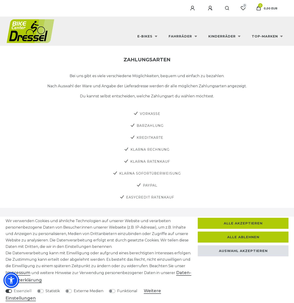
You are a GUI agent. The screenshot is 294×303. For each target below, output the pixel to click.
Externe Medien (88, 291)
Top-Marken (265, 36)
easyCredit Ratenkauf (150, 197)
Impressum (18, 272)
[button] (11, 280)
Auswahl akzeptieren (243, 251)
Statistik (52, 291)
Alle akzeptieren (243, 223)
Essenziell (23, 291)
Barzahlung (150, 126)
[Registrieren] (210, 8)
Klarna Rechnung (150, 149)
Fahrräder (181, 36)
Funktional (127, 291)
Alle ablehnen (243, 237)
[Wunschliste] (243, 8)
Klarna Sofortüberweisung (150, 173)
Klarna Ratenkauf (150, 161)
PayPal (150, 185)
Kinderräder (222, 36)
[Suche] (227, 8)
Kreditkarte (150, 138)
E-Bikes (145, 36)
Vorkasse (150, 114)
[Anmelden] (193, 8)
